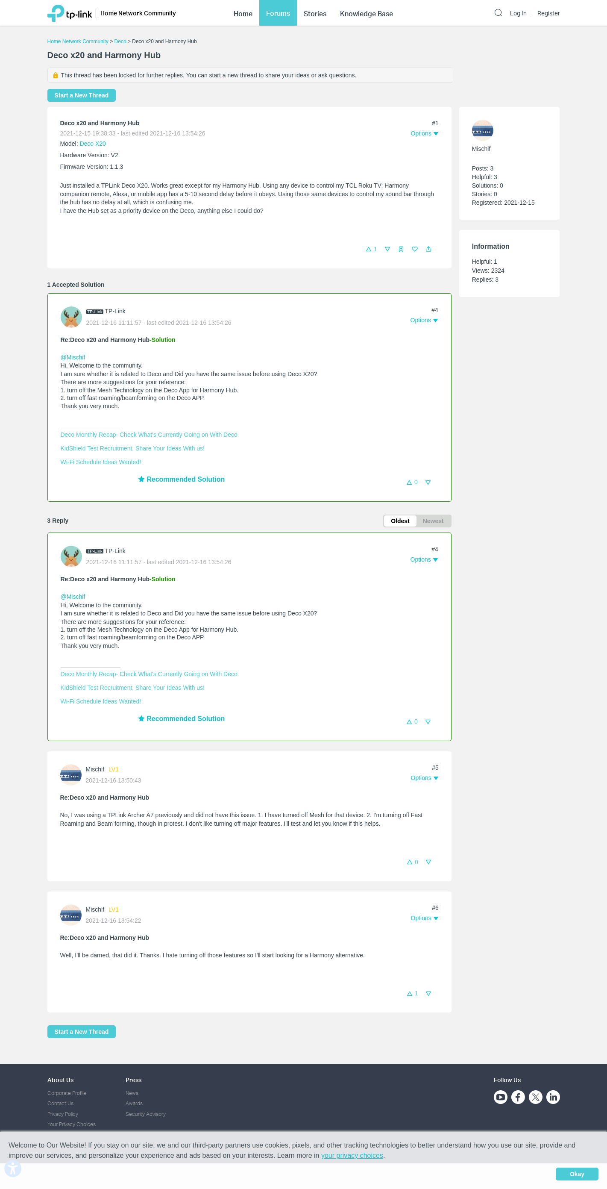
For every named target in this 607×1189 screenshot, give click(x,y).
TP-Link (115, 311)
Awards (134, 1103)
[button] (428, 249)
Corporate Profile (66, 1093)
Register (548, 13)
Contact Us (60, 1103)
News (132, 1093)
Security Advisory (146, 1114)
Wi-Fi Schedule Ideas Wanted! (101, 462)
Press (133, 1079)
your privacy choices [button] (352, 1155)
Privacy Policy (62, 1114)
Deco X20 (92, 143)
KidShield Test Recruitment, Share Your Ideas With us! (133, 448)
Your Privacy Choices (71, 1124)
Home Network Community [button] (138, 13)
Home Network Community (77, 41)
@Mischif (73, 357)
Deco (120, 41)
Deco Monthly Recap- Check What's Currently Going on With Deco (149, 434)
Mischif (95, 769)
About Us (60, 1079)
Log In (518, 13)
